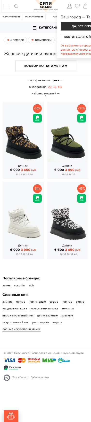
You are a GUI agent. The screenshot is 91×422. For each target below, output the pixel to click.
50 (54, 87)
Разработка (19, 377)
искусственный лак (15, 322)
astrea (6, 285)
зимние (7, 301)
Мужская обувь (34, 16)
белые (20, 301)
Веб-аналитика (40, 377)
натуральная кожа (14, 308)
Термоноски (42, 40)
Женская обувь (11, 16)
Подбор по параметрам (45, 66)
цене (55, 80)
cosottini (19, 285)
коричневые (37, 301)
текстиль (68, 308)
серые (54, 301)
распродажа (40, 322)
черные (67, 301)
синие (80, 301)
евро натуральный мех (17, 315)
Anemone (17, 40)
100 (60, 87)
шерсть (57, 322)
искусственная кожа (44, 308)
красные (67, 315)
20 (49, 87)
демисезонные (47, 315)
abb (31, 285)
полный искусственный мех (21, 329)
